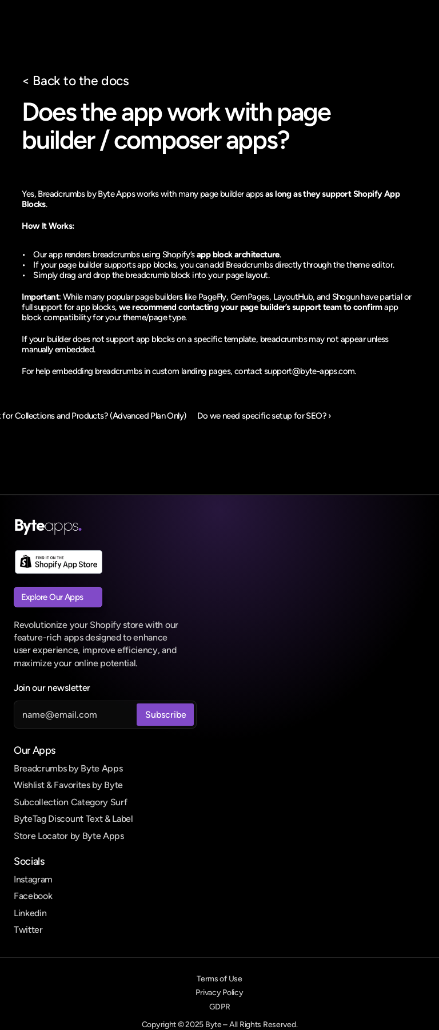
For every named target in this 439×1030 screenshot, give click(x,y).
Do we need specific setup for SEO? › (264, 416)
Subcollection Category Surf (70, 802)
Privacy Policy (219, 992)
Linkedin (30, 913)
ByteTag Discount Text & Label (73, 818)
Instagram (33, 879)
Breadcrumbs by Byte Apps (68, 768)
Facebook (33, 895)
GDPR (219, 1007)
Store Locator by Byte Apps (69, 835)
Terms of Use (219, 979)
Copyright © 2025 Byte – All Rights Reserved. (220, 1024)
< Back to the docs (75, 81)
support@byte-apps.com (309, 371)
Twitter (28, 929)
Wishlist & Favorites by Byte (68, 785)
